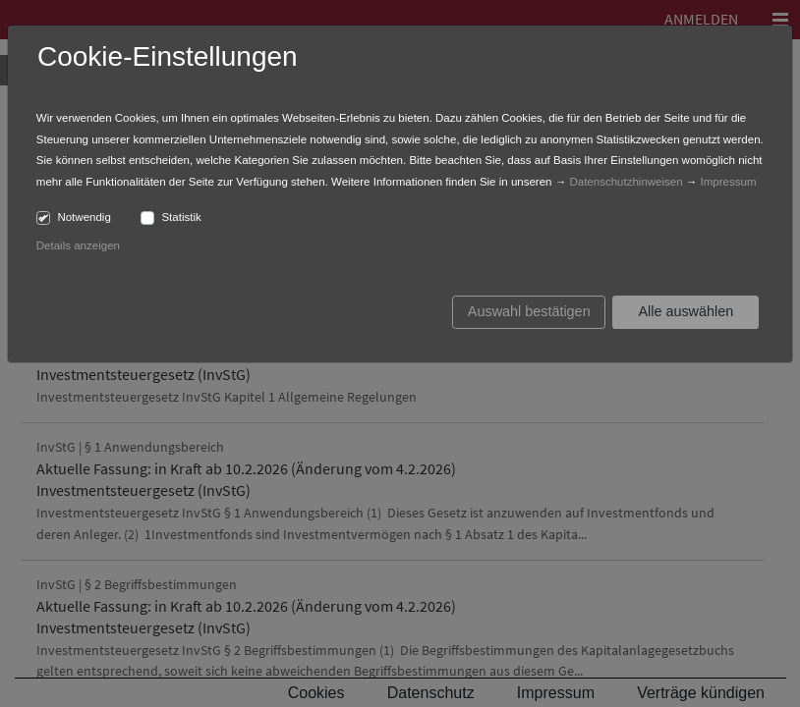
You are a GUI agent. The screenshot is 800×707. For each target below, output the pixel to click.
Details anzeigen (78, 245)
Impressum (729, 182)
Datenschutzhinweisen (625, 182)
